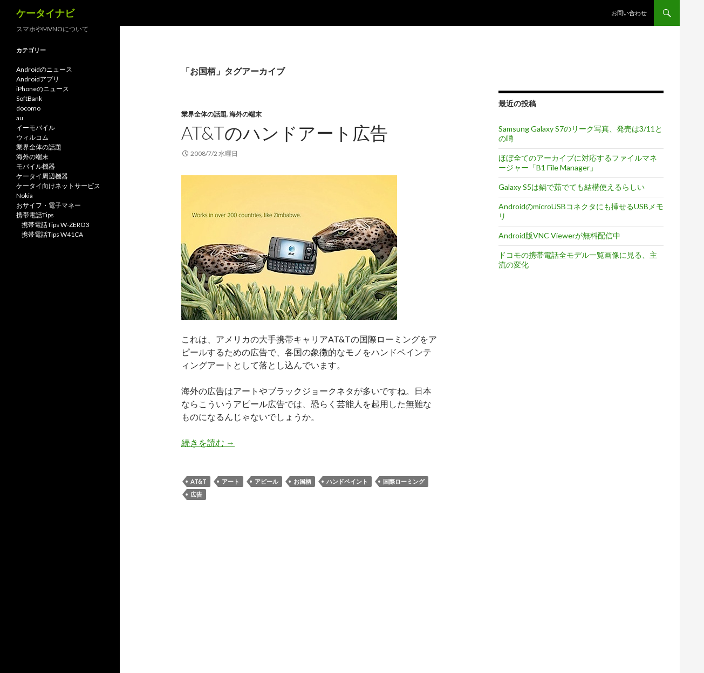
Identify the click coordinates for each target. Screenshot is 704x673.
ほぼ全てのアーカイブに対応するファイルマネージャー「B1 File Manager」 (577, 162)
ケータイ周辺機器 (42, 176)
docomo (28, 108)
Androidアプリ (37, 79)
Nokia (24, 195)
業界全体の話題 (204, 114)
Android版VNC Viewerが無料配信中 (559, 235)
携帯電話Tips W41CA (52, 234)
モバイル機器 (35, 166)
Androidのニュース (44, 69)
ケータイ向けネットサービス (58, 186)
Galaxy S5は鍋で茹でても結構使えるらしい (571, 186)
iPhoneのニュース (42, 89)
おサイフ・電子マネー (48, 205)
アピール (266, 481)
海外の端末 (245, 114)
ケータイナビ (45, 13)
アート (231, 481)
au (19, 118)
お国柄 (302, 481)
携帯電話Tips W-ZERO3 (56, 225)
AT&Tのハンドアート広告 (284, 132)
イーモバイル (35, 127)
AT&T (198, 481)
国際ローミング (404, 481)
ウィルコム (32, 137)
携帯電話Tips (35, 215)
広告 (196, 494)
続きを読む (208, 442)
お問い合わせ (629, 12)
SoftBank (29, 98)
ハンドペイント (347, 481)
